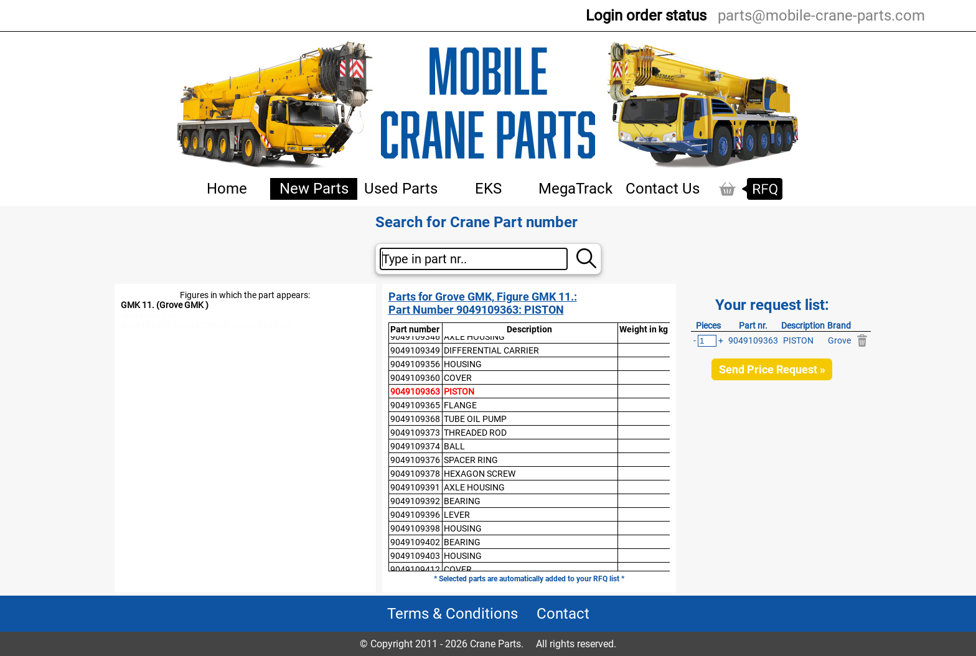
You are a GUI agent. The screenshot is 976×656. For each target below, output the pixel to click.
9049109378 (415, 474)
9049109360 (415, 378)
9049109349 (415, 350)
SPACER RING (471, 460)
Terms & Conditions (452, 613)
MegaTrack (575, 188)
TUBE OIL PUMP (475, 419)
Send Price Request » (772, 369)
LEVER (457, 515)
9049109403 (415, 556)
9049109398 (415, 528)
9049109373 (415, 433)
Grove (839, 340)
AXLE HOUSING (474, 337)
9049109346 (415, 337)
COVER (458, 378)
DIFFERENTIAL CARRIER (491, 350)
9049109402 (415, 542)
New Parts (314, 188)
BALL (454, 446)
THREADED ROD (475, 433)
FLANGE (460, 405)
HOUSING (463, 364)
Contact (563, 613)
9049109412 (415, 569)
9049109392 (415, 501)
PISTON (459, 391)
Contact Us (663, 188)
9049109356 (415, 364)
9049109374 (415, 446)
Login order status (646, 15)
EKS (488, 188)
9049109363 (415, 391)
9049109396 (415, 515)
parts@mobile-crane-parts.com (821, 15)
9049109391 (415, 487)
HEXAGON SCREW (479, 474)
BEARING (462, 501)
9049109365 (415, 405)
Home (227, 188)
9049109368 (415, 419)
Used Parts (401, 188)
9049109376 (415, 460)
